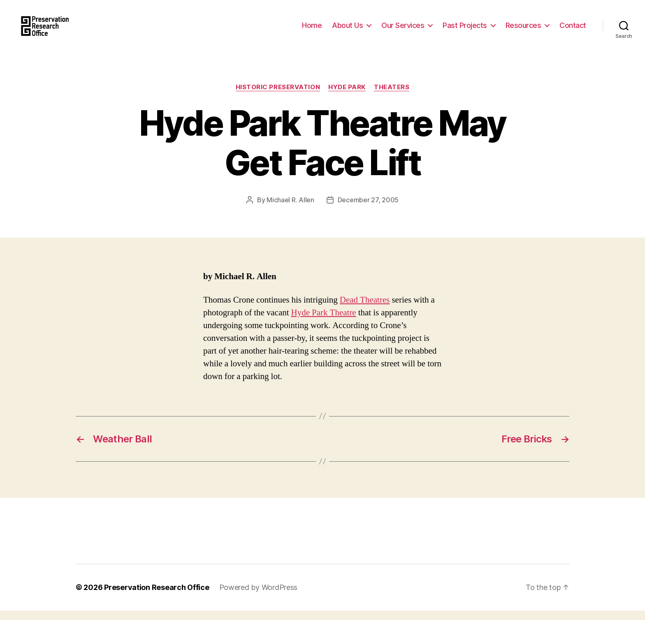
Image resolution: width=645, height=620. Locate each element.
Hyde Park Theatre (323, 322)
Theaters (391, 96)
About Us (347, 29)
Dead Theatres (365, 309)
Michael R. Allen (290, 209)
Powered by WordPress (258, 596)
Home (312, 29)
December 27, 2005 (368, 209)
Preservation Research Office (156, 596)
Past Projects (465, 29)
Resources (523, 29)
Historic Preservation (278, 96)
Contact (572, 29)
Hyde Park (347, 96)
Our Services (402, 29)
